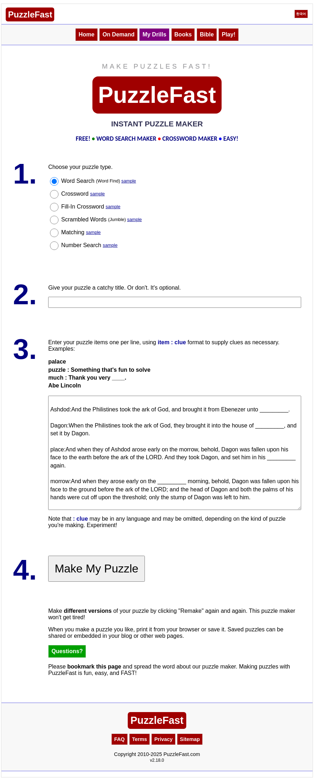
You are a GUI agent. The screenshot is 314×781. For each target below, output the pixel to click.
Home (86, 34)
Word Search (98, 181)
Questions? (67, 651)
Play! (228, 34)
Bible (207, 34)
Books (183, 34)
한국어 (301, 14)
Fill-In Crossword (91, 207)
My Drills (154, 34)
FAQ (119, 739)
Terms (139, 739)
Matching (81, 232)
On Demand (118, 34)
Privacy (163, 739)
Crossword (83, 194)
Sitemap (190, 739)
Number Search (89, 245)
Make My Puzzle (96, 568)
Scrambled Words (101, 219)
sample (128, 181)
